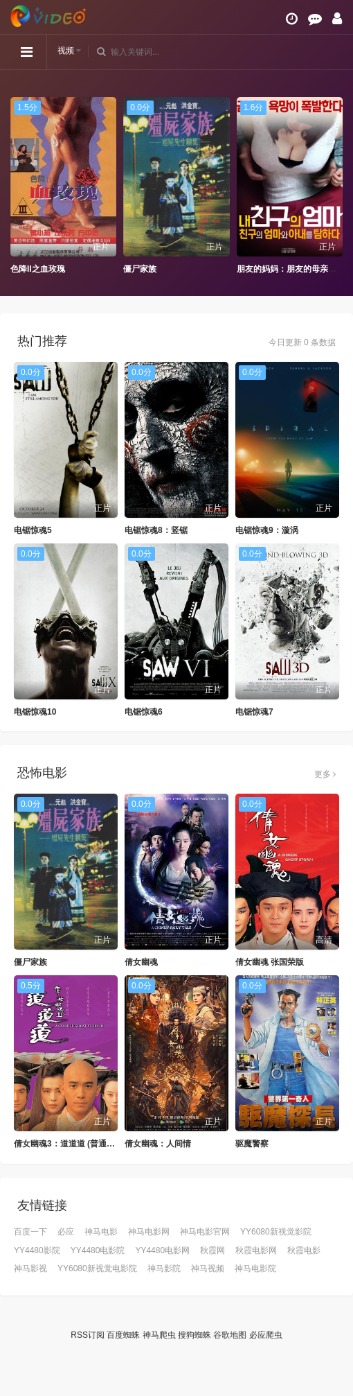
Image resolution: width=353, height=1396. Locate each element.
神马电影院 (255, 1268)
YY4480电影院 (98, 1250)
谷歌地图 (229, 1335)
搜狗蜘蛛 (194, 1335)
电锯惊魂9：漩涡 (266, 530)
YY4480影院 (37, 1250)
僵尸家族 (139, 269)
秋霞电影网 (256, 1250)
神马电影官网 (205, 1232)
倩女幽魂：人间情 (158, 1144)
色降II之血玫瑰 (37, 269)
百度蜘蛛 (123, 1335)
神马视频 (207, 1268)
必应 (65, 1232)
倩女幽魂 (141, 962)
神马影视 (30, 1268)
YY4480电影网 (162, 1250)
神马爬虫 (159, 1335)
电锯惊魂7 (254, 712)
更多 (325, 774)
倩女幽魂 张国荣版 (269, 962)
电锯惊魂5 (33, 530)
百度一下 (30, 1232)
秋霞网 (212, 1250)
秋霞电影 (303, 1250)
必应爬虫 (265, 1335)
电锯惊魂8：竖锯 (156, 530)
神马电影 (101, 1232)
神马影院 (164, 1268)
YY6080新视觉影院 (275, 1232)
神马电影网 (149, 1232)
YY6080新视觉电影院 (97, 1268)
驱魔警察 (252, 1144)
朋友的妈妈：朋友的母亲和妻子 (295, 269)
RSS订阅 (88, 1335)
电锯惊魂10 (35, 712)
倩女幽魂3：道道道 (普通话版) (70, 1144)
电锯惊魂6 (144, 712)
